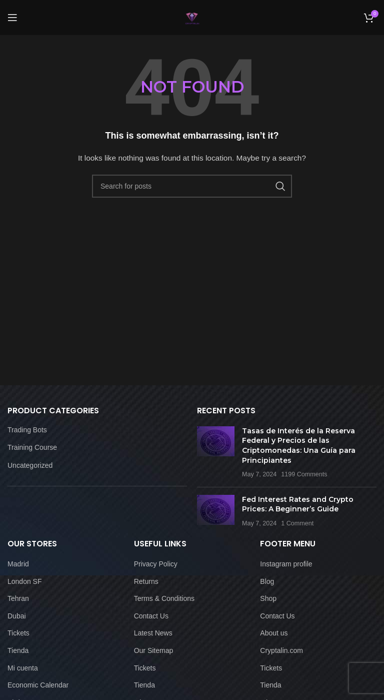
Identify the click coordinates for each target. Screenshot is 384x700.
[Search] (192, 186)
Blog (267, 581)
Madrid (18, 564)
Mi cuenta (23, 668)
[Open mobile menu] (12, 18)
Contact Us (151, 616)
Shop (268, 598)
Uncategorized (30, 465)
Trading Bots (27, 430)
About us (274, 633)
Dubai (17, 616)
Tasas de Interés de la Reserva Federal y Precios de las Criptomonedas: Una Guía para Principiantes (299, 445)
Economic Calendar (38, 685)
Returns (146, 581)
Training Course (32, 447)
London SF (25, 581)
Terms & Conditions (164, 598)
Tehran (18, 598)
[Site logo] (192, 17)
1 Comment (297, 523)
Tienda (18, 650)
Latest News (153, 633)
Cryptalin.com (281, 650)
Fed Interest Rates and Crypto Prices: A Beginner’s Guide (298, 504)
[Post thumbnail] (215, 452)
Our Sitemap (154, 650)
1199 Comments (304, 474)
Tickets (19, 633)
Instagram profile (286, 564)
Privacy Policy (156, 564)
